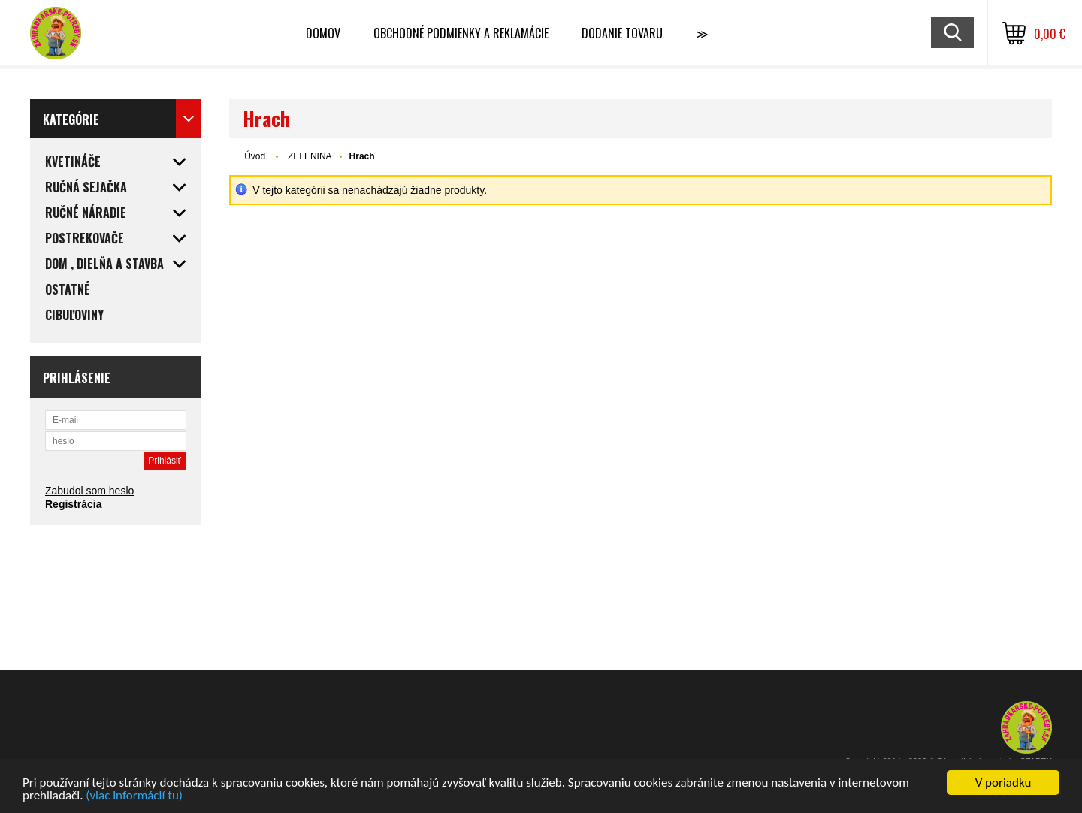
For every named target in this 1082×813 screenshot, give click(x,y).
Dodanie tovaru (622, 33)
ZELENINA (310, 156)
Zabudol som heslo (89, 491)
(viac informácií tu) (134, 796)
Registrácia (73, 504)
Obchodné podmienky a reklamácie (461, 33)
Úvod (254, 156)
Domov (323, 33)
